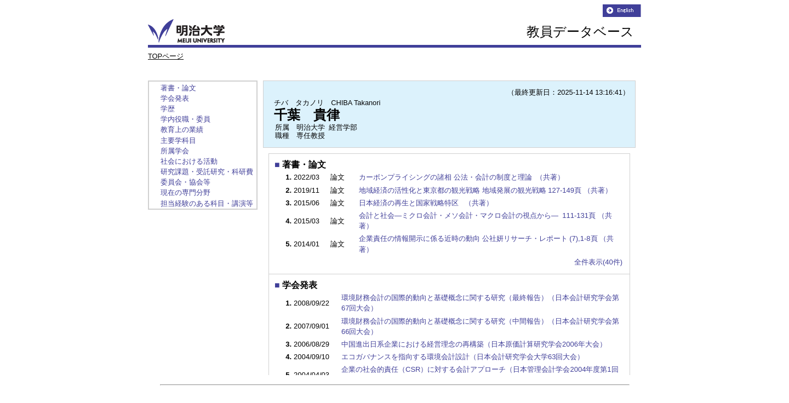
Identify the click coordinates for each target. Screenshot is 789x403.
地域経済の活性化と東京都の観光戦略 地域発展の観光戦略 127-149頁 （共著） (486, 190)
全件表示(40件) (598, 262)
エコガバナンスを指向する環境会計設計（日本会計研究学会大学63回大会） (462, 357)
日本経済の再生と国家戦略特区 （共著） (427, 203)
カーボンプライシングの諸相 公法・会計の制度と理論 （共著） (462, 177)
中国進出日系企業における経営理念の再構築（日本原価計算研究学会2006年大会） (474, 344)
